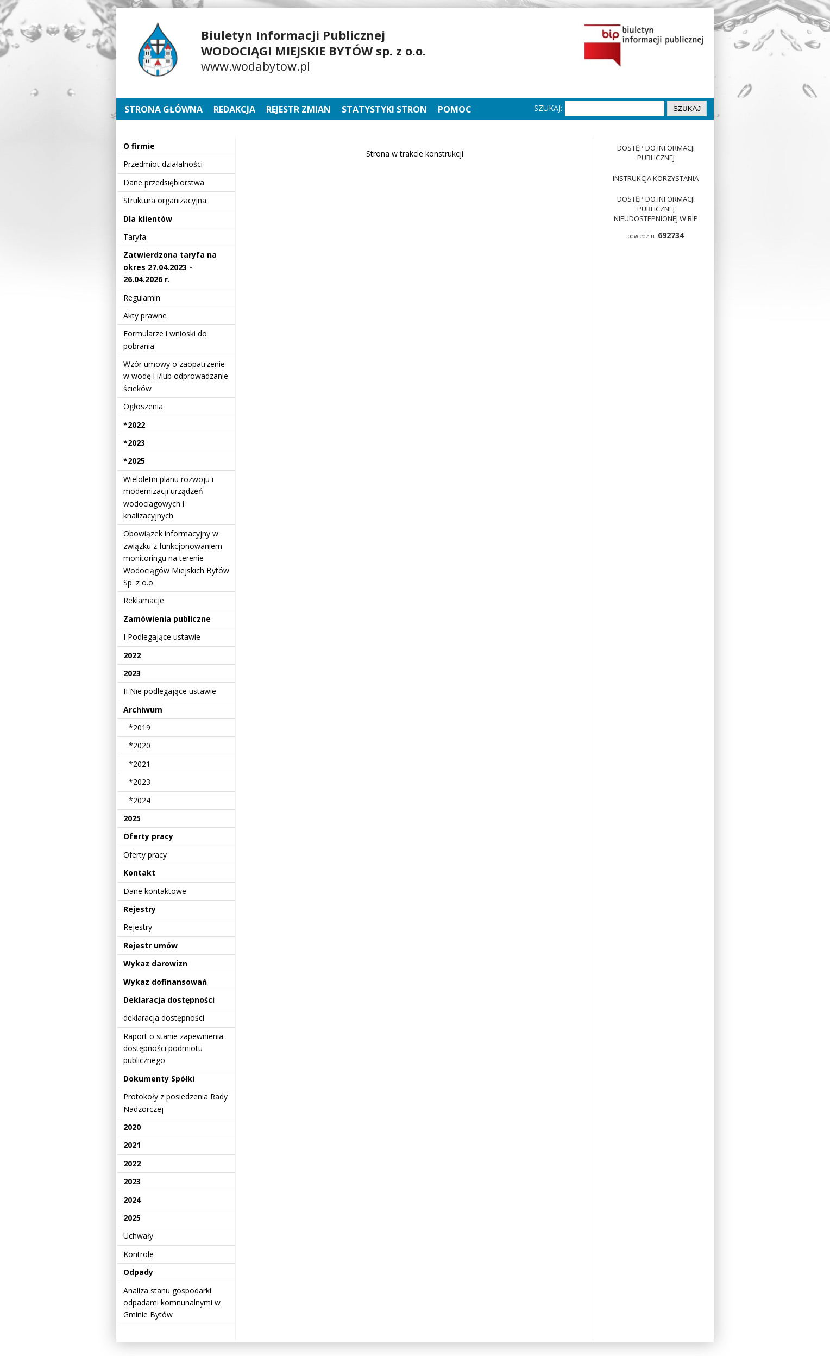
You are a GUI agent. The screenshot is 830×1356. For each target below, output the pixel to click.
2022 (132, 655)
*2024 (139, 800)
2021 (132, 1145)
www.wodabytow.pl (255, 66)
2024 (132, 1200)
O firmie (139, 146)
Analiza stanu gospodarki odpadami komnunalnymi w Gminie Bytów (172, 1302)
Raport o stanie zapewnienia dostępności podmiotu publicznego (173, 1048)
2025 (132, 818)
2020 (132, 1127)
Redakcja (234, 109)
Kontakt (139, 872)
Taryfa (134, 237)
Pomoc (454, 109)
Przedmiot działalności (163, 164)
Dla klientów (147, 219)
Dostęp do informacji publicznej (656, 153)
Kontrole (138, 1254)
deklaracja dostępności (163, 1018)
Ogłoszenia (143, 406)
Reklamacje (143, 600)
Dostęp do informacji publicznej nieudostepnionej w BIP (656, 208)
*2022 (134, 425)
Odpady (138, 1272)
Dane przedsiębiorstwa (163, 182)
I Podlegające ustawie (161, 637)
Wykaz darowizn (155, 963)
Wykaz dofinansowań (165, 982)
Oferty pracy (148, 836)
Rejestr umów (150, 945)
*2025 (134, 460)
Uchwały (138, 1235)
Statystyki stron (384, 109)
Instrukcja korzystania (656, 178)
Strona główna (164, 109)
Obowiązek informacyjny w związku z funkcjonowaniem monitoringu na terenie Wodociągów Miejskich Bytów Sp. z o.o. (176, 558)
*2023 (134, 443)
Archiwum (142, 709)
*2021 (139, 764)
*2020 (139, 745)
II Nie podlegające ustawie (169, 691)
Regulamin (141, 297)
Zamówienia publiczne (167, 619)
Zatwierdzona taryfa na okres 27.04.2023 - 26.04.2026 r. (170, 266)
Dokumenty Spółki (158, 1078)
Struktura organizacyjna (164, 200)
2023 (132, 673)
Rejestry (139, 909)
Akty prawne (145, 315)
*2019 (139, 727)
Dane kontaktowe (154, 891)
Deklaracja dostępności (169, 1000)
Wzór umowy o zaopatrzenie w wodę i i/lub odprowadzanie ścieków (175, 376)
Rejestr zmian (298, 109)
